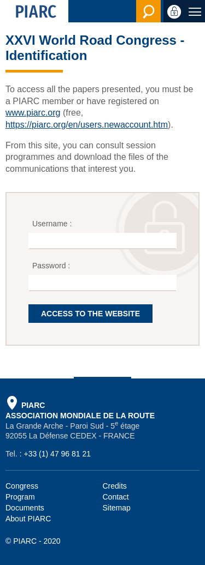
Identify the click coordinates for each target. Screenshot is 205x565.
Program (20, 496)
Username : (53, 223)
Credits (115, 486)
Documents (24, 507)
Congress (21, 486)
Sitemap (117, 507)
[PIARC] (34, 11)
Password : (52, 265)
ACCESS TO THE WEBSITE (90, 313)
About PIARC (28, 518)
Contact (116, 496)
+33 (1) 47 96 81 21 (57, 453)
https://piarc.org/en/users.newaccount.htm (86, 124)
